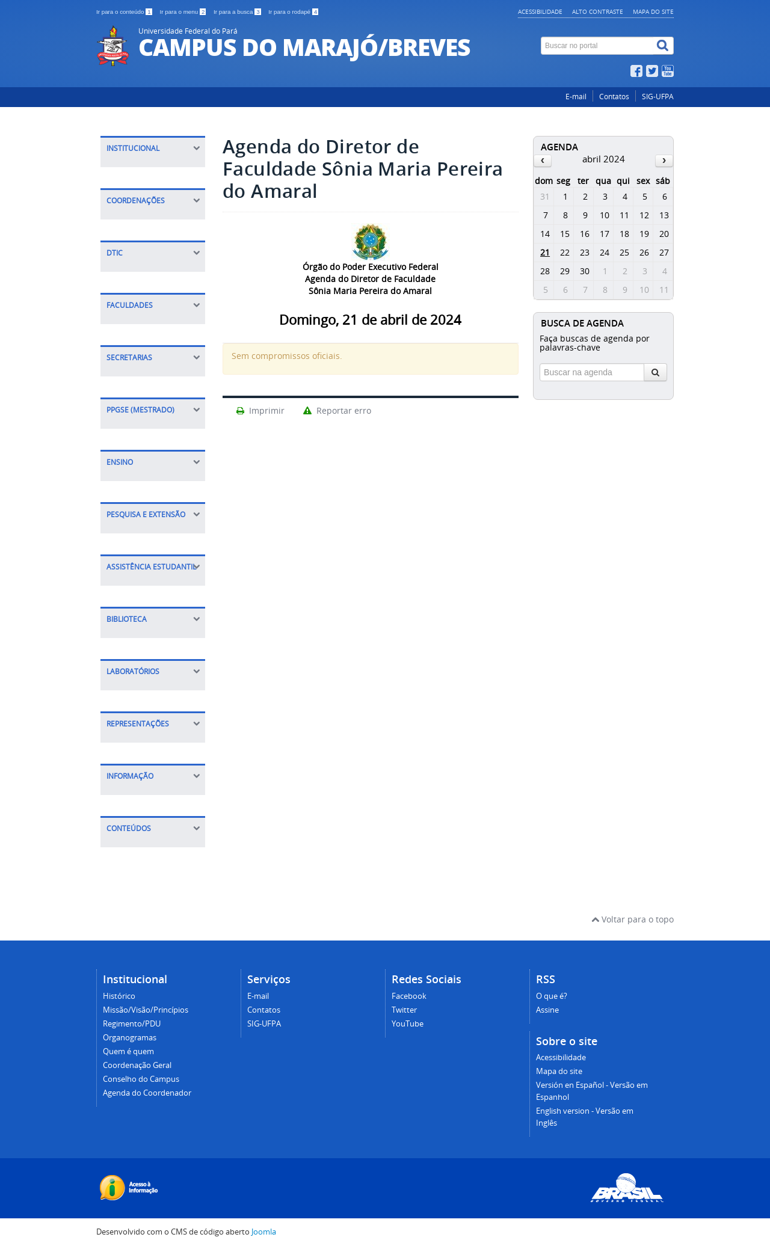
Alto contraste (597, 11)
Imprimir (260, 410)
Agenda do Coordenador (147, 1093)
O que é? (551, 996)
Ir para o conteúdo (124, 11)
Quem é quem (128, 1051)
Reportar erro (336, 410)
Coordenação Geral (137, 1065)
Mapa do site (653, 11)
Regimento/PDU (132, 1024)
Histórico (119, 996)
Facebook (409, 996)
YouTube (408, 1024)
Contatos (614, 96)
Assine (547, 1010)
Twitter (404, 1010)
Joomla (263, 1232)
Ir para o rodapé (293, 11)
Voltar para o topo (632, 919)
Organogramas (129, 1038)
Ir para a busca (238, 11)
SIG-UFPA (658, 96)
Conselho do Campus (141, 1079)
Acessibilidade (540, 11)
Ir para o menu (183, 11)
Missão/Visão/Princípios (145, 1010)
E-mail (576, 96)
